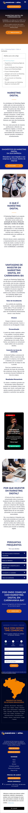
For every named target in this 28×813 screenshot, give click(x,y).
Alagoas (12, 707)
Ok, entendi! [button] (14, 808)
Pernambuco (17, 713)
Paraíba (12, 713)
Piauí (23, 713)
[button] (25, 2)
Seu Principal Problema (21, 644)
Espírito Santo (22, 709)
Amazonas (21, 707)
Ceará (8, 709)
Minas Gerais (20, 705)
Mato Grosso (15, 711)
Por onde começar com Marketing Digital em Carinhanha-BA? (14, 83)
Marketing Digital (9, 61)
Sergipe (23, 717)
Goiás (5, 711)
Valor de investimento (8, 578)
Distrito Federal (14, 709)
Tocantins (14, 719)
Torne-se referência (7, 560)
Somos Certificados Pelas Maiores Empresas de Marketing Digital (14, 68)
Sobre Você (5, 644)
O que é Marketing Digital (12, 71)
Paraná (4, 707)
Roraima (10, 717)
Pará (8, 713)
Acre (8, 707)
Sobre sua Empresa (13, 644)
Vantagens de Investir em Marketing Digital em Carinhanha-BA (14, 74)
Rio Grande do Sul (19, 715)
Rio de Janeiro (13, 705)
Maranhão (9, 711)
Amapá (16, 707)
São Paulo (7, 705)
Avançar (14, 665)
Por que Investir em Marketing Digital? (13, 79)
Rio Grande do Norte (9, 715)
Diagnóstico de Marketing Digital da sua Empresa (14, 64)
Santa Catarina (17, 717)
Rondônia (6, 717)
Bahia (4, 709)
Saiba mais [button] (11, 803)
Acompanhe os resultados (9, 573)
